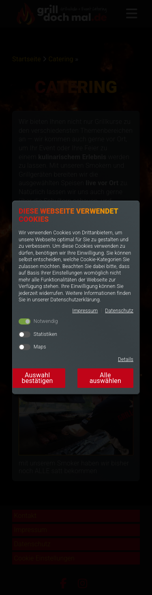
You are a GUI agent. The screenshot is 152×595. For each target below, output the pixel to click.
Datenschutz (119, 311)
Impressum (85, 311)
